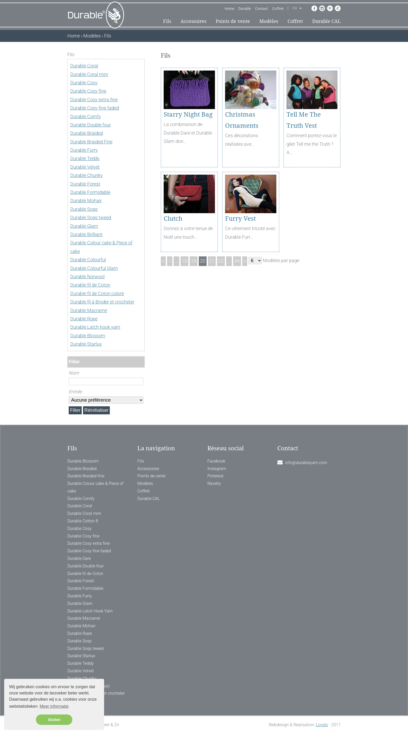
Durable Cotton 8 (82, 520)
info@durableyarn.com (306, 462)
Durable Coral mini (89, 74)
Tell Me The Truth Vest (303, 120)
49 (237, 261)
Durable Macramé (88, 310)
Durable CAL (326, 21)
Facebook (216, 461)
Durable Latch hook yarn (95, 327)
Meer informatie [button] (54, 706)
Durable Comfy (85, 116)
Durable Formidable (90, 192)
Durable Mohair (86, 200)
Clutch (173, 218)
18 (184, 261)
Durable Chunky (86, 175)
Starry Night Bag (188, 114)
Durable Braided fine (85, 475)
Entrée (75, 391)
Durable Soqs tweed (90, 217)
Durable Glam (84, 226)
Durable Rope (84, 318)
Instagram (216, 468)
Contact (261, 8)
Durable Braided (86, 133)
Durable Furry (84, 150)
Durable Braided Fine (91, 141)
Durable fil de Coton (90, 285)
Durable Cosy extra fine (94, 99)
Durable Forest (85, 184)
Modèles (268, 21)
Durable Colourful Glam (94, 268)
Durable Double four (90, 125)
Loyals (322, 724)
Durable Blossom (87, 335)
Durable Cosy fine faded (94, 108)
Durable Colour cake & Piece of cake (95, 487)
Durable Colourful (88, 259)
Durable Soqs (84, 209)
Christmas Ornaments (241, 120)
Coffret (278, 8)
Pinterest (215, 475)
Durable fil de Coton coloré (97, 293)
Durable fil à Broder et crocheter (102, 302)
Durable (244, 8)
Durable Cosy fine (88, 91)
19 (193, 261)
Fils (167, 21)
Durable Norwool (87, 276)
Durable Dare (79, 558)
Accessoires (193, 21)
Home (229, 8)
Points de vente (233, 21)
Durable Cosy (84, 82)
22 (221, 261)
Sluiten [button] (54, 720)
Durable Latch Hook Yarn (90, 611)
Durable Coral (84, 65)
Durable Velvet (85, 167)
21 (211, 261)
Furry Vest (240, 218)
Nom (74, 373)
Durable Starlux (86, 344)
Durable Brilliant (86, 234)
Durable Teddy (85, 158)
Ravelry (214, 483)
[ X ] (141, 54)
